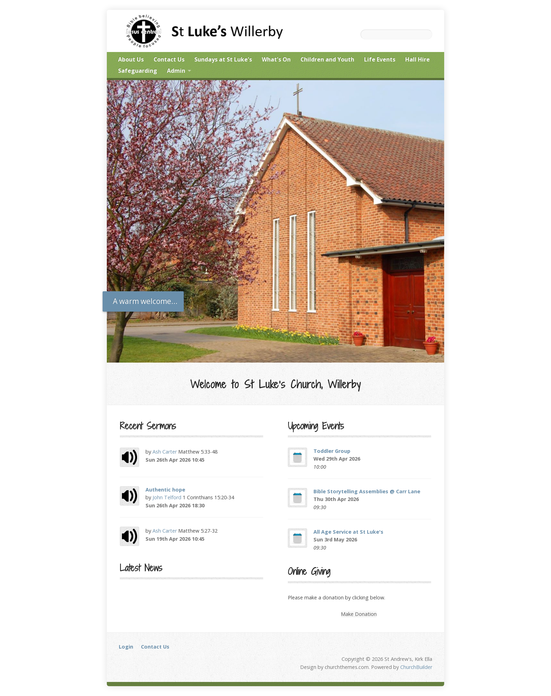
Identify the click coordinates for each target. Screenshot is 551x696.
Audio (214, 460)
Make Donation (359, 614)
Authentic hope (165, 489)
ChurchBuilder (416, 667)
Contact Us (155, 646)
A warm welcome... (145, 301)
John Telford (167, 497)
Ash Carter (165, 451)
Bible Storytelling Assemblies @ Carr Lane (366, 491)
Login (126, 646)
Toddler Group (331, 451)
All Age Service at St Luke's (348, 531)
